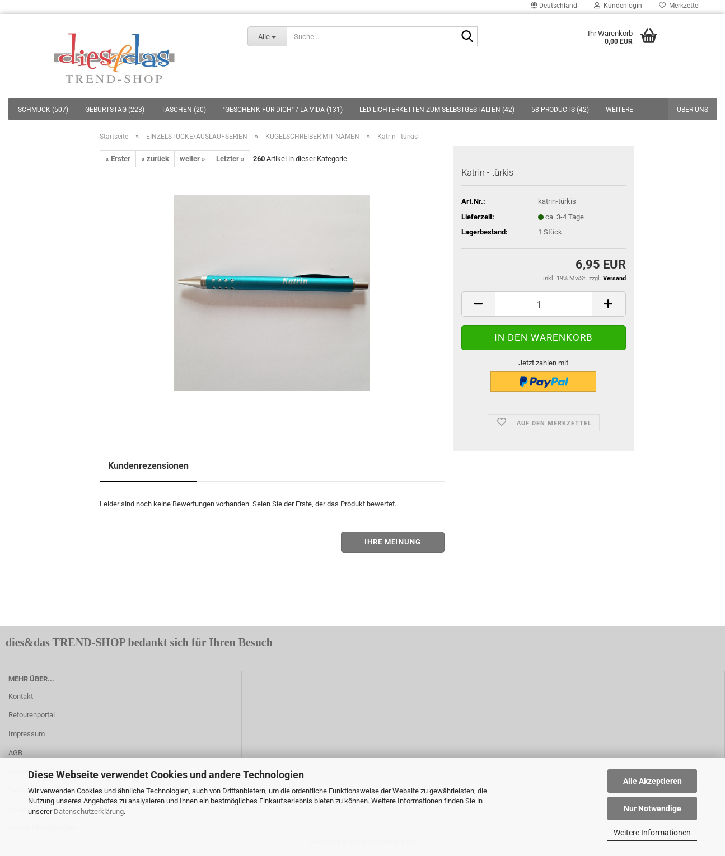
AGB (15, 753)
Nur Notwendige (652, 808)
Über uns (692, 110)
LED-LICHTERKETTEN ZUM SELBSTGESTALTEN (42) (436, 110)
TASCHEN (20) (183, 110)
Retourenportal (31, 715)
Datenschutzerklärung (89, 811)
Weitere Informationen (652, 832)
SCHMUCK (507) (43, 110)
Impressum (26, 734)
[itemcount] (543, 304)
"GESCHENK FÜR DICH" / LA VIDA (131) (283, 110)
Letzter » (230, 158)
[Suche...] (267, 36)
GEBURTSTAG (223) (114, 110)
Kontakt (20, 696)
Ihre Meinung (392, 542)
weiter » (192, 158)
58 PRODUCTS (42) (560, 110)
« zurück (155, 158)
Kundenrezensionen (148, 465)
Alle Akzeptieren (652, 781)
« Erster (117, 158)
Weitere (619, 110)
